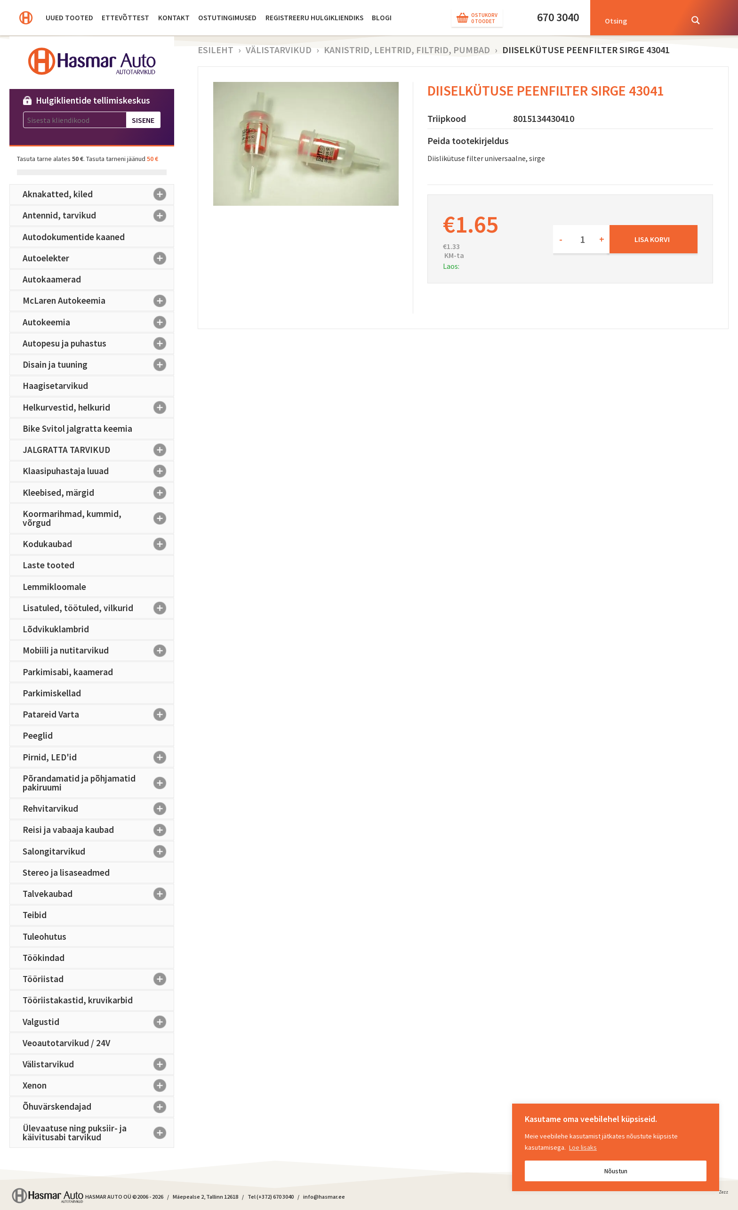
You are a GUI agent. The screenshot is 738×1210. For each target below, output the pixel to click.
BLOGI (382, 17)
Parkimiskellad (52, 693)
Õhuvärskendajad (98, 1107)
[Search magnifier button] (696, 20)
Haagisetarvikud (55, 385)
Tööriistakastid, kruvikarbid (78, 1000)
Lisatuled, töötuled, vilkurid (98, 608)
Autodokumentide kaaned (74, 236)
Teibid (35, 914)
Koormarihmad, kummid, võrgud (98, 518)
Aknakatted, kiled (98, 194)
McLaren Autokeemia (98, 301)
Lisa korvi (652, 239)
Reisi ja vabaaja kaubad (98, 830)
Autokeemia (98, 322)
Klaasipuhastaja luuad (98, 471)
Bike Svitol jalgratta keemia (77, 428)
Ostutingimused (227, 17)
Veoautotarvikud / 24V (66, 1043)
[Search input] (641, 20)
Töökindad (43, 957)
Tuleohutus (44, 936)
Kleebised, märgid (98, 492)
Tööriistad (98, 979)
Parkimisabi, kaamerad (68, 672)
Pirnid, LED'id (98, 757)
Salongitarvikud (98, 851)
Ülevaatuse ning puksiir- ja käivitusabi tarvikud (98, 1132)
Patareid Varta (98, 715)
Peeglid (38, 735)
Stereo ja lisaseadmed (66, 872)
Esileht (215, 50)
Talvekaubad (98, 894)
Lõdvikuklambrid (56, 629)
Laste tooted (48, 565)
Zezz (723, 1193)
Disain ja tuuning (98, 365)
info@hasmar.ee (324, 1196)
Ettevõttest (125, 17)
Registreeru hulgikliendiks (314, 17)
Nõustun (615, 1171)
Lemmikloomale (54, 586)
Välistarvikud (98, 1064)
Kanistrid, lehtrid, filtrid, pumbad (407, 50)
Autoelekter (98, 258)
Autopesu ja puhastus (98, 343)
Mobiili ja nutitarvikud (98, 651)
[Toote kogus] (581, 239)
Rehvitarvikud (98, 809)
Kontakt (174, 17)
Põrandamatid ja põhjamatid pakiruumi (98, 782)
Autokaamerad (52, 279)
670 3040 (558, 17)
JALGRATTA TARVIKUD (98, 450)
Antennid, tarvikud (98, 216)
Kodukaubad (98, 544)
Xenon (98, 1086)
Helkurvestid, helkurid (98, 407)
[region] (615, 1147)
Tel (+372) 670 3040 (271, 1196)
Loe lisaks (583, 1147)
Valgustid (98, 1022)
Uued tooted (69, 17)
